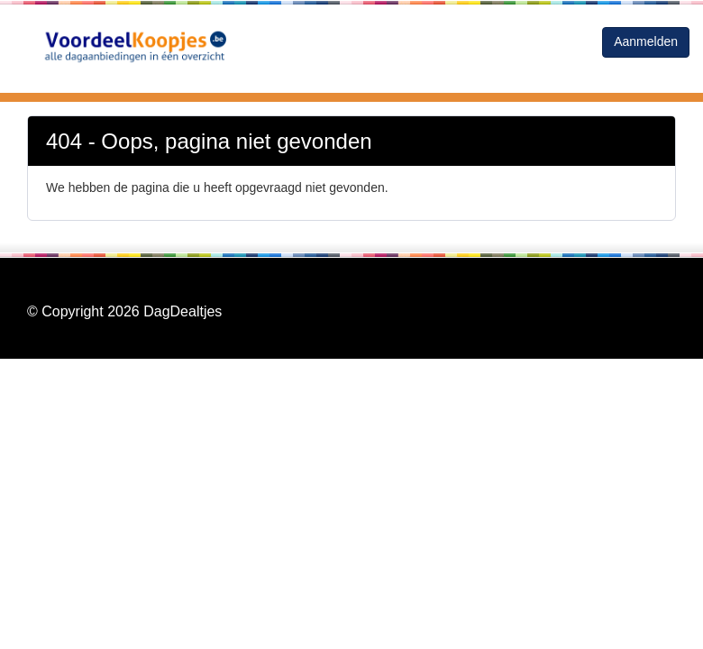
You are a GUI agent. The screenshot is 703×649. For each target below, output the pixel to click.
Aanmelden (646, 41)
